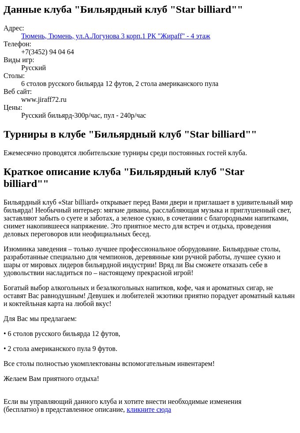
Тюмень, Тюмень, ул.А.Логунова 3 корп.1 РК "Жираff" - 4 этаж (115, 36)
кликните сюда (149, 409)
